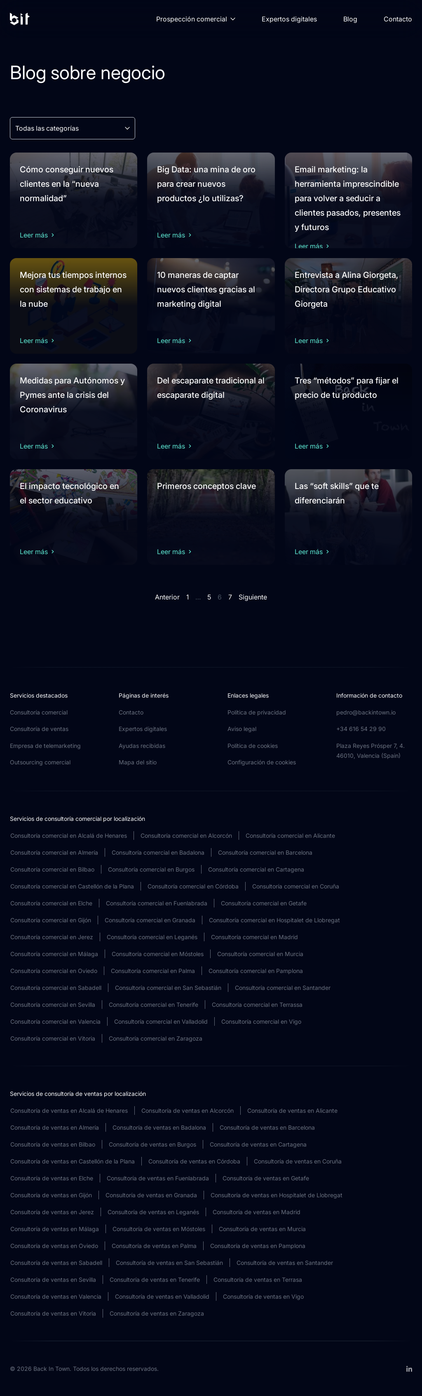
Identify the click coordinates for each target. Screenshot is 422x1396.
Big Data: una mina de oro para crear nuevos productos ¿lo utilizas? (206, 184)
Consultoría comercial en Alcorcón (186, 835)
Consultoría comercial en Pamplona (256, 970)
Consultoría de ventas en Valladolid (162, 1296)
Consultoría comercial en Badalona (158, 852)
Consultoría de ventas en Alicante (292, 1110)
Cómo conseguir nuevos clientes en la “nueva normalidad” (66, 184)
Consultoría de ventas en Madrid (256, 1211)
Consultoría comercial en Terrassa (257, 1004)
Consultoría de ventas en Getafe (266, 1178)
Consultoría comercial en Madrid (254, 936)
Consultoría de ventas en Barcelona (267, 1127)
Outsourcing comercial (40, 762)
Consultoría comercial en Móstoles (158, 953)
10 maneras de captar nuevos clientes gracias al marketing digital (206, 289)
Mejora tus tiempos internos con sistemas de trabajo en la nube (73, 289)
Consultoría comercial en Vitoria (52, 1038)
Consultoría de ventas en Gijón (51, 1195)
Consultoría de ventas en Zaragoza (157, 1313)
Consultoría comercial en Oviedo (53, 970)
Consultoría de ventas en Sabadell (56, 1262)
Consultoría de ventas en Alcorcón (187, 1110)
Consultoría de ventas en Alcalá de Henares (69, 1110)
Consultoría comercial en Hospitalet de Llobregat (274, 920)
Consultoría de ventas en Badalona (159, 1127)
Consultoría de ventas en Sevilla (53, 1279)
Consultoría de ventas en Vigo (263, 1296)
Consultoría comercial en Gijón (50, 920)
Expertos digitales (289, 19)
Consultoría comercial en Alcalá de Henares (68, 835)
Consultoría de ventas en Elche (51, 1178)
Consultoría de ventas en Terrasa (257, 1279)
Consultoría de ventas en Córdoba (194, 1161)
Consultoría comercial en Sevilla (52, 1004)
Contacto (398, 19)
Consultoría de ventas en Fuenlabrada (158, 1178)
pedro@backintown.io (366, 712)
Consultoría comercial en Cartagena (256, 869)
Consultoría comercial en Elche (51, 903)
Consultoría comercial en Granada (150, 920)
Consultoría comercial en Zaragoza (155, 1038)
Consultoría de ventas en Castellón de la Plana (72, 1161)
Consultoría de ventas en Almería (54, 1127)
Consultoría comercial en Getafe (264, 903)
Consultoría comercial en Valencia (55, 1021)
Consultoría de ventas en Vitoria (53, 1313)
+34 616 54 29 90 (361, 728)
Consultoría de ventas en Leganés (153, 1211)
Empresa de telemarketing (45, 745)
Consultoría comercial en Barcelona (265, 852)
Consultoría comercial (39, 712)
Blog (350, 19)
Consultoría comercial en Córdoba (193, 886)
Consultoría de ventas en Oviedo (54, 1245)
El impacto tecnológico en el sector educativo (69, 493)
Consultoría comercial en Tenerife (153, 1004)
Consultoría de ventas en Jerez (52, 1211)
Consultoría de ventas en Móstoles (159, 1228)
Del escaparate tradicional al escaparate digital (211, 388)
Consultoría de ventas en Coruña (298, 1161)
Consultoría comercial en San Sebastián (168, 987)
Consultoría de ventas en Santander (285, 1262)
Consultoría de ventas (39, 728)
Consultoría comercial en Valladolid (161, 1021)
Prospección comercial (195, 19)
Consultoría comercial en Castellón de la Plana (72, 886)
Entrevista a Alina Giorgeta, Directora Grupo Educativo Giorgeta (347, 289)
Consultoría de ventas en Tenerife (155, 1279)
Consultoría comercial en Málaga (54, 953)
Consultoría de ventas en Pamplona (257, 1245)
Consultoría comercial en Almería (54, 852)
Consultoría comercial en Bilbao (52, 869)
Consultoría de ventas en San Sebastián (169, 1262)
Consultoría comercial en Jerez (51, 936)
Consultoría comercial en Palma (153, 970)
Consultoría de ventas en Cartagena (258, 1144)
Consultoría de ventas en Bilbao (52, 1144)
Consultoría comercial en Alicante (290, 835)
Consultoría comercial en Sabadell (55, 987)
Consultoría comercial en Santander (283, 987)
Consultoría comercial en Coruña (295, 886)
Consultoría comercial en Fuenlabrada (156, 903)
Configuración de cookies (261, 762)
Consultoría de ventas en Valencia (55, 1296)
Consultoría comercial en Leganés (152, 936)
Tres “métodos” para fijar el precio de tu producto (347, 388)
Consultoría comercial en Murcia (260, 953)
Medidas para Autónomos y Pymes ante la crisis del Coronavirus (72, 395)
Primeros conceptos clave (206, 486)
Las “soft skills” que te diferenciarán (337, 493)
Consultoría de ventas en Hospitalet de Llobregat (276, 1195)
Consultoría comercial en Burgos (151, 869)
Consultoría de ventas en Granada (151, 1195)
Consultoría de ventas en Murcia (262, 1228)
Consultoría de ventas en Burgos (152, 1144)
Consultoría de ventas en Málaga (54, 1228)
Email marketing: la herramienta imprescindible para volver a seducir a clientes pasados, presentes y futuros (348, 198)
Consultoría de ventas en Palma (154, 1245)
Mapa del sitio (138, 762)
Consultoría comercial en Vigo (261, 1021)
